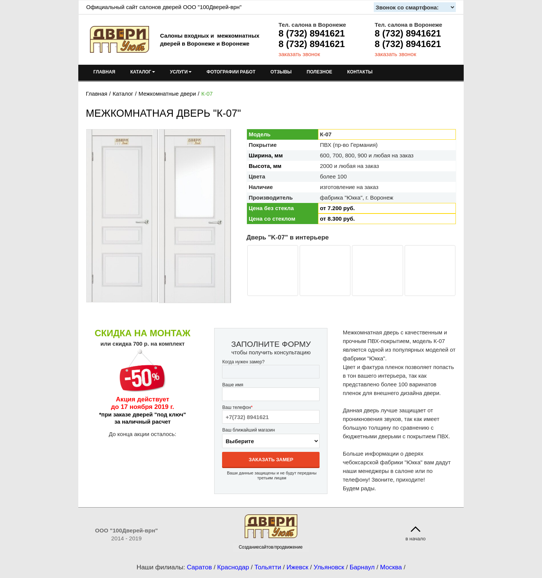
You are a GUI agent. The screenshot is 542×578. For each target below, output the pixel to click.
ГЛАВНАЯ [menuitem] (104, 72)
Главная (96, 93)
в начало (415, 538)
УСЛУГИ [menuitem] (181, 72)
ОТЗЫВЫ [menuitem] (281, 72)
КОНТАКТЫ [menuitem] (359, 72)
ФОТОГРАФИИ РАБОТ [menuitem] (231, 72)
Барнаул (362, 567)
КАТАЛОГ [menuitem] (142, 72)
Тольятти (267, 567)
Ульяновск (329, 567)
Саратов (199, 567)
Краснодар (233, 567)
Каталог (123, 93)
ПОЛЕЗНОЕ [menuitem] (319, 72)
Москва (391, 567)
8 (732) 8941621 (312, 33)
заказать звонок (299, 54)
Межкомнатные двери (167, 93)
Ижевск (297, 567)
